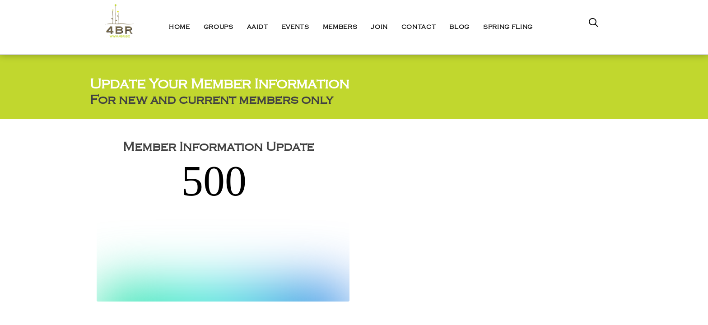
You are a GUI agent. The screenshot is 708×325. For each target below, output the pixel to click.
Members (340, 27)
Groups (218, 27)
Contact (418, 27)
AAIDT (257, 27)
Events (295, 27)
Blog (459, 27)
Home (179, 27)
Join (379, 27)
